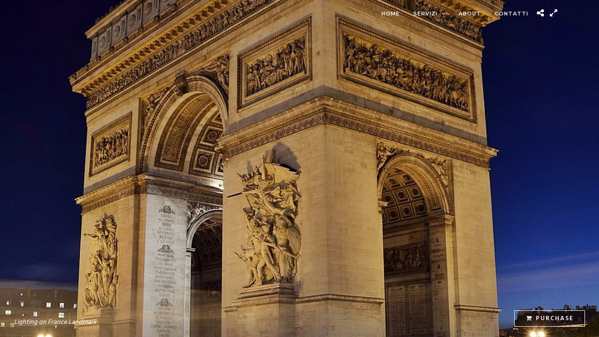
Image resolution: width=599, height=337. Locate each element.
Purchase (550, 318)
